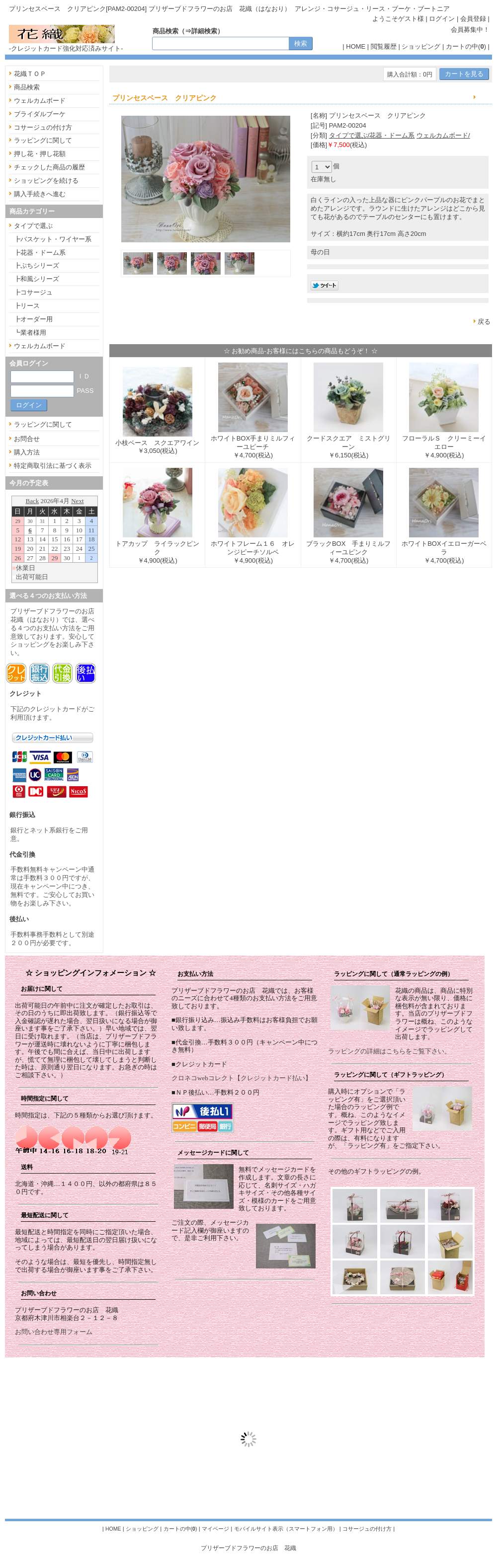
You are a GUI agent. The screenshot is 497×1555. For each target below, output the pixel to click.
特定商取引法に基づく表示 (52, 465)
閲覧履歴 (384, 46)
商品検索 (27, 87)
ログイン (442, 18)
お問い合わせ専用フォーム (53, 1331)
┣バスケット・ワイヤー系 (52, 239)
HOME (355, 46)
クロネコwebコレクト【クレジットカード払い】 (241, 1078)
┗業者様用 (30, 332)
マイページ (215, 1529)
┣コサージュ (33, 292)
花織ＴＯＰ (30, 73)
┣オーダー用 (33, 319)
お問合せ (27, 439)
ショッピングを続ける (46, 180)
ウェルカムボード (40, 100)
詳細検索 (204, 31)
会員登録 (473, 18)
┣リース (27, 305)
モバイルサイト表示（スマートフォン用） (286, 1529)
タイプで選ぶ (33, 225)
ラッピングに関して (43, 140)
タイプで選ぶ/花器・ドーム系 (372, 135)
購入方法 (27, 452)
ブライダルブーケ (40, 114)
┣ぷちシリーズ (36, 265)
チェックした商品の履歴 (49, 167)
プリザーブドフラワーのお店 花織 (248, 1548)
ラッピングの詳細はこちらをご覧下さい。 (389, 1051)
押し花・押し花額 (40, 153)
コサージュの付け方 (43, 127)
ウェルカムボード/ (443, 135)
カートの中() (466, 46)
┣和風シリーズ (36, 279)
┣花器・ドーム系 (40, 252)
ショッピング (421, 46)
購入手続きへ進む (40, 194)
